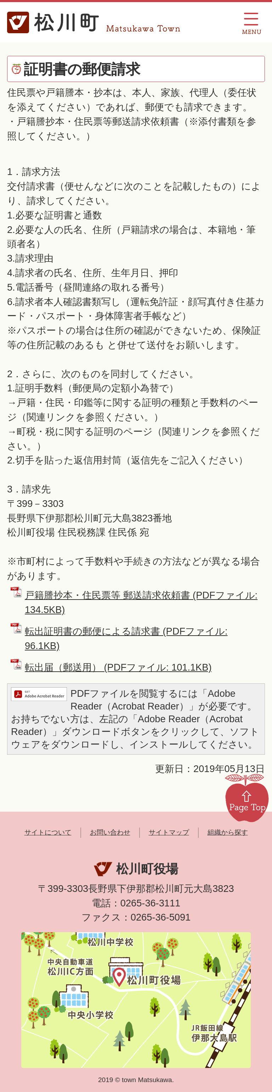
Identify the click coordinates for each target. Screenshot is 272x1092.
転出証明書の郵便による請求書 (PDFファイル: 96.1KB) (126, 638)
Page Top (247, 797)
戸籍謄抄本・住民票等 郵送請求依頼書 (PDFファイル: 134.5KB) (141, 602)
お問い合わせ (110, 832)
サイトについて (48, 832)
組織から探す (228, 832)
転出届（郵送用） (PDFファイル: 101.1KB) (118, 667)
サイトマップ (169, 832)
